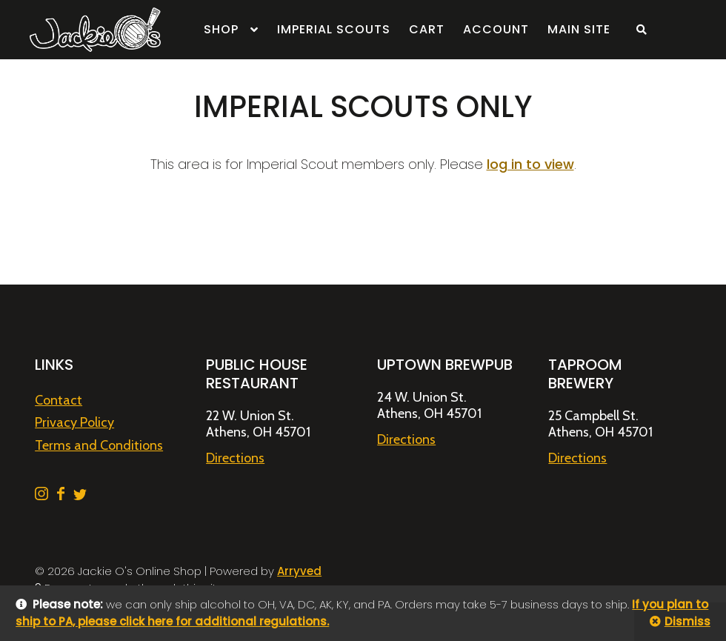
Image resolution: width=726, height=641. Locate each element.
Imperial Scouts (333, 29)
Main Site (578, 29)
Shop (221, 29)
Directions (235, 458)
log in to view (530, 164)
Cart (426, 29)
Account (496, 29)
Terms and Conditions (99, 445)
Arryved (299, 571)
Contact (58, 400)
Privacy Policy (74, 422)
